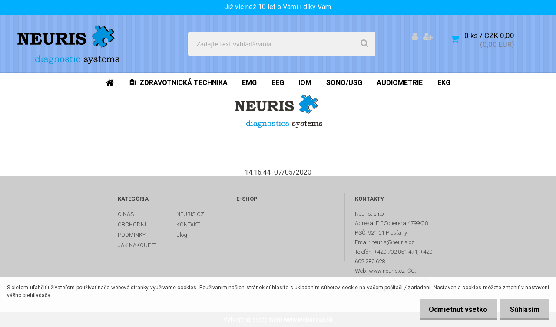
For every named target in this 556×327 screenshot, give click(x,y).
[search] (364, 44)
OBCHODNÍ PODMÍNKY (132, 229)
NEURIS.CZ (190, 214)
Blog (181, 235)
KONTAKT (188, 224)
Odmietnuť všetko (454, 309)
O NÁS (126, 214)
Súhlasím (523, 309)
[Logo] (70, 43)
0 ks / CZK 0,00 (489, 35)
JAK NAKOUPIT (137, 245)
